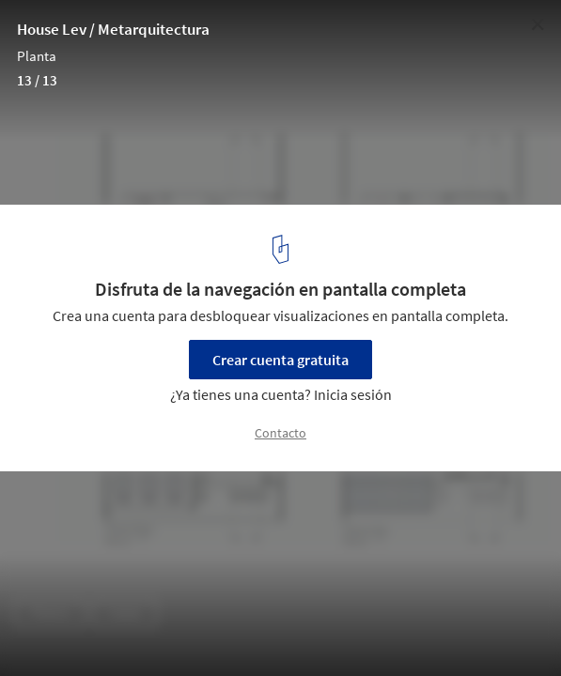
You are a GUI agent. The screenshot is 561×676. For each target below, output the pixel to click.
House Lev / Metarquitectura (113, 29)
